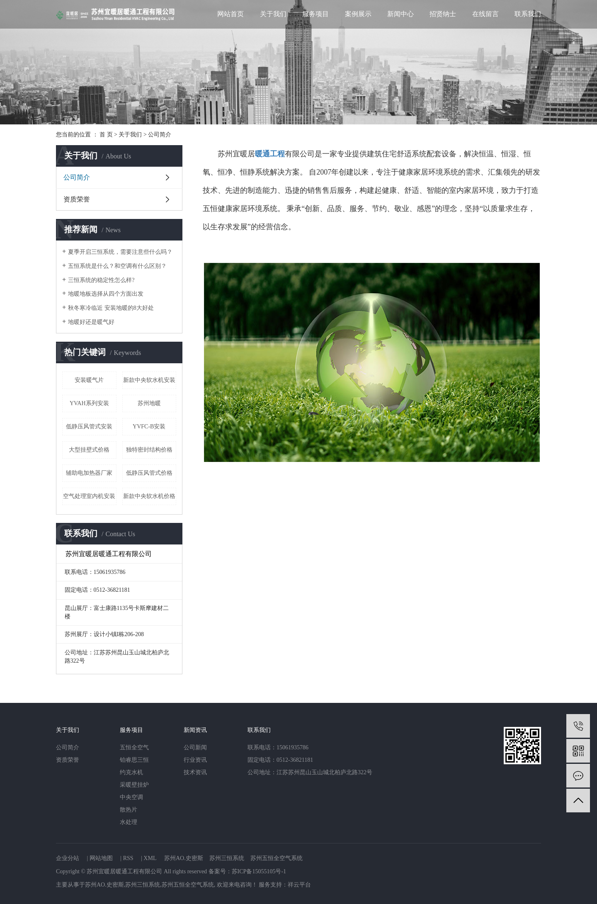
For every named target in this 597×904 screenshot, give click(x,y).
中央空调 (131, 797)
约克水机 (131, 772)
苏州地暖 (149, 403)
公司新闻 (195, 747)
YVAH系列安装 (89, 403)
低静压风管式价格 (149, 473)
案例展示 (358, 13)
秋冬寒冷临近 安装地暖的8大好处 (111, 308)
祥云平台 (299, 885)
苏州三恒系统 (226, 858)
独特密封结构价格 (149, 450)
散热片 (128, 810)
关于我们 (273, 13)
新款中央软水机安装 (149, 380)
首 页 (106, 134)
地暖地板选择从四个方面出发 (105, 294)
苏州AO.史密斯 (183, 858)
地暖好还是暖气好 (91, 322)
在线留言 (485, 13)
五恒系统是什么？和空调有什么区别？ (117, 266)
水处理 (128, 822)
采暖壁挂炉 (134, 785)
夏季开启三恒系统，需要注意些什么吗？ (120, 252)
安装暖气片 (89, 380)
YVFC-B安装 (149, 426)
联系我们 (527, 13)
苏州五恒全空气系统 (276, 858)
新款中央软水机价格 (149, 496)
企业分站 (67, 858)
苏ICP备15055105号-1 (259, 871)
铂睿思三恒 (134, 760)
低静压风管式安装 (89, 426)
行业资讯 (195, 760)
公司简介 (76, 177)
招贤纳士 (443, 13)
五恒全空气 (134, 747)
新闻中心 (400, 13)
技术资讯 (195, 772)
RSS (128, 858)
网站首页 (230, 13)
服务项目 (315, 13)
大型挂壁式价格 (89, 450)
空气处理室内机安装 (89, 496)
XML (149, 858)
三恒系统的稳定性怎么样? (101, 280)
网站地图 (101, 858)
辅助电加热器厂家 (89, 473)
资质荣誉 (76, 199)
